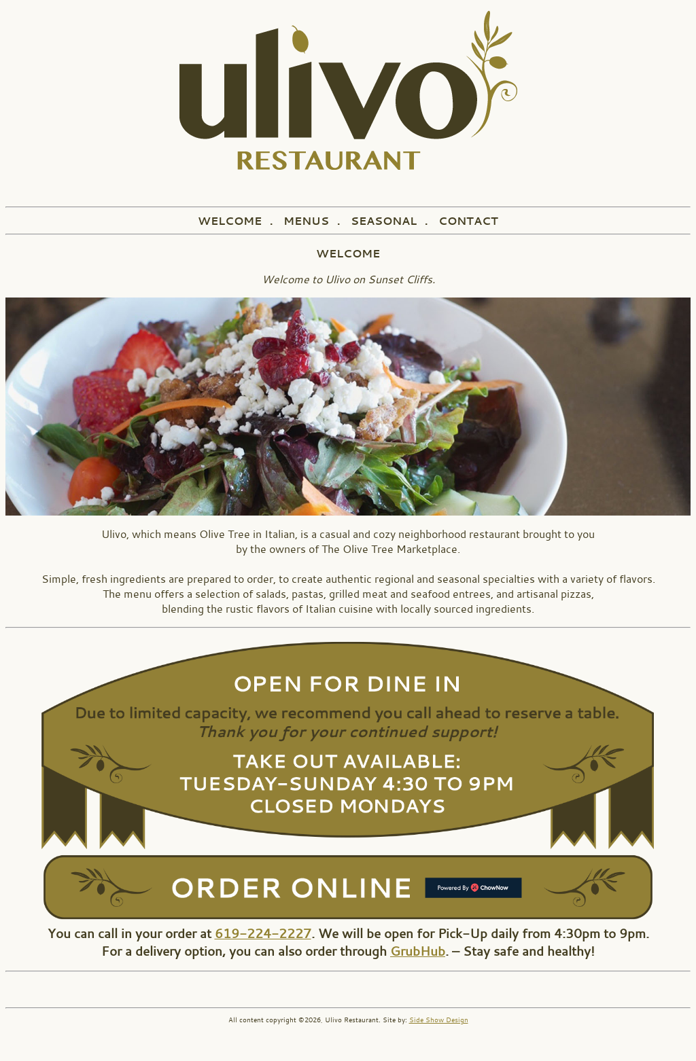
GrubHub (417, 951)
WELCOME (230, 220)
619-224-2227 (263, 933)
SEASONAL (384, 220)
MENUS (306, 220)
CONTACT (468, 220)
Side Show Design (438, 1019)
